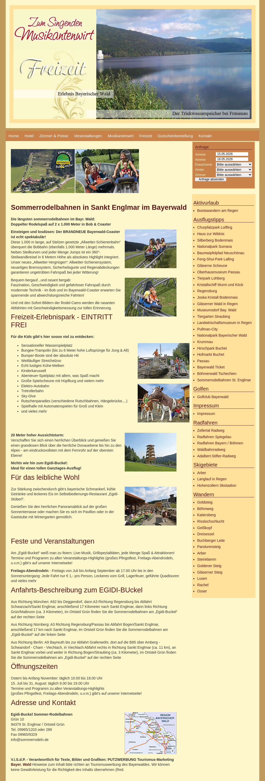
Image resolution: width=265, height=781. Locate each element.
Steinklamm (206, 559)
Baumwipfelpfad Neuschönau (220, 253)
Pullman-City (207, 329)
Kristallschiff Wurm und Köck (220, 285)
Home (14, 136)
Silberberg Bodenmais (215, 240)
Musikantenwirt (121, 136)
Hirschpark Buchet (212, 348)
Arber (201, 473)
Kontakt (205, 136)
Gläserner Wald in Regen (217, 304)
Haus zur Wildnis (210, 234)
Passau (203, 361)
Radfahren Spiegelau (214, 437)
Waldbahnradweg (211, 449)
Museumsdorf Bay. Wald (216, 310)
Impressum (206, 414)
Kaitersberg (206, 515)
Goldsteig (204, 502)
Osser (202, 591)
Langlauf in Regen (212, 479)
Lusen (202, 578)
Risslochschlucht (210, 521)
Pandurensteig (208, 547)
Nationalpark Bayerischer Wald (222, 335)
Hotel (29, 136)
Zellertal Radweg (210, 430)
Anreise (200, 154)
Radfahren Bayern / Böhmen (220, 443)
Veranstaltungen (88, 136)
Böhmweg (205, 509)
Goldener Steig (209, 566)
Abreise (200, 159)
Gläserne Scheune (212, 266)
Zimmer (200, 175)
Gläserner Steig (209, 572)
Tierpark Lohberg (211, 278)
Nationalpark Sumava (214, 246)
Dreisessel (205, 534)
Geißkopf (204, 528)
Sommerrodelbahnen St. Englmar (224, 380)
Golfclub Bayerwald (213, 397)
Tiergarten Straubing (213, 316)
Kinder (199, 170)
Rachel (203, 585)
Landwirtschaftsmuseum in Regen (224, 323)
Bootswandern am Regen (217, 210)
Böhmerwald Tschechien (217, 374)
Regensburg (207, 291)
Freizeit (145, 136)
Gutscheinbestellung (175, 136)
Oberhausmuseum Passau (218, 272)
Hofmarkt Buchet (210, 354)
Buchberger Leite (211, 540)
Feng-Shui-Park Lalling (215, 259)
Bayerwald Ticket (211, 367)
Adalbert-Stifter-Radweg (216, 456)
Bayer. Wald (21, 764)
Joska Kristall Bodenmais (217, 297)
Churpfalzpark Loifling (214, 227)
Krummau (205, 342)
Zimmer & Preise (53, 136)
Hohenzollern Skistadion (216, 485)
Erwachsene (203, 164)
